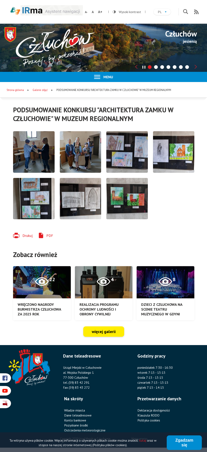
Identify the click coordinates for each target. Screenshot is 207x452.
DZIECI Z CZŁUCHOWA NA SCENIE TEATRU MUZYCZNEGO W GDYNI (161, 309)
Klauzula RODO (148, 415)
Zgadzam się (184, 442)
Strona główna (15, 90)
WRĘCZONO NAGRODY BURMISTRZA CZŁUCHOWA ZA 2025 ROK (39, 309)
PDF (49, 235)
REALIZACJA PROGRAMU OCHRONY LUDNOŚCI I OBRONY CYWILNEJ (99, 309)
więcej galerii (104, 331)
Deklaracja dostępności (153, 410)
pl (164, 12)
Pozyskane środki (76, 425)
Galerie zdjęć (40, 90)
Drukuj (27, 235)
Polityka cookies (148, 420)
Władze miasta (74, 410)
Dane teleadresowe (78, 415)
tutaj (142, 441)
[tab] (150, 67)
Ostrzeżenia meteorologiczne (84, 430)
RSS (196, 12)
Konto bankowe (75, 420)
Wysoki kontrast (127, 12)
